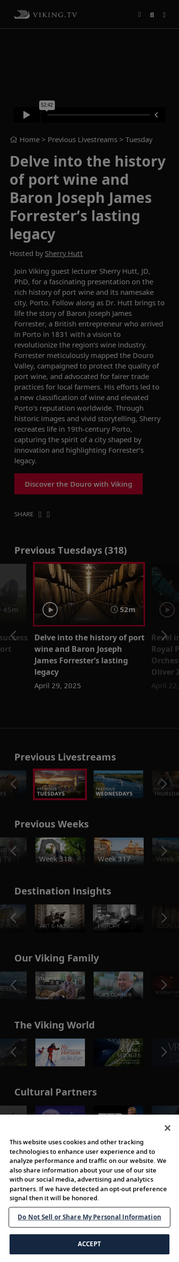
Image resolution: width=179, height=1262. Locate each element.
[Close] (167, 1131)
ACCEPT (89, 1247)
